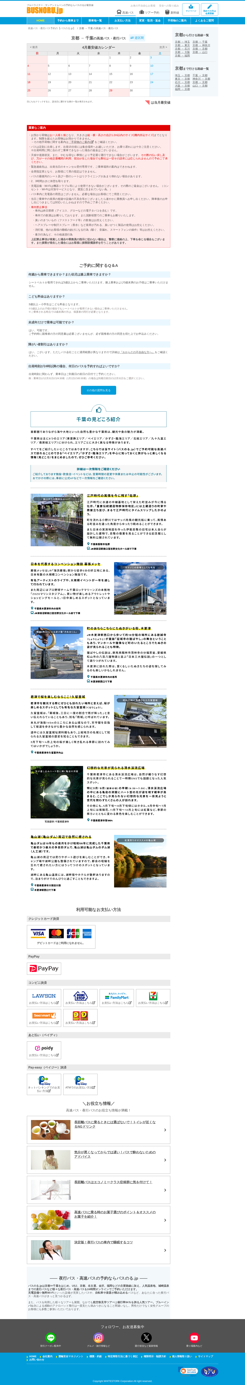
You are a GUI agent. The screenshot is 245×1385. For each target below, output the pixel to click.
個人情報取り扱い (182, 1356)
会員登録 (209, 10)
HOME (41, 20)
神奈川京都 (201, 78)
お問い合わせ (36, 1359)
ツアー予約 (149, 12)
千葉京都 (200, 75)
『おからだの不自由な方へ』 (137, 352)
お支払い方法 (122, 20)
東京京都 (182, 78)
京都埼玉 (182, 41)
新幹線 (172, 12)
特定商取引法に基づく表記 (123, 1356)
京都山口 (200, 52)
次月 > (163, 47)
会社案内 (47, 1356)
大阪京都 (182, 85)
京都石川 (182, 48)
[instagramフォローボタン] (98, 1338)
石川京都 (182, 82)
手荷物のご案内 (177, 20)
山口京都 (200, 85)
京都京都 (200, 48)
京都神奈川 (201, 45)
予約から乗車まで (68, 20)
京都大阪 (182, 52)
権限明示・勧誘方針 (155, 1356)
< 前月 (34, 47)
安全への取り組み (169, 5)
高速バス (125, 12)
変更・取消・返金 (150, 20)
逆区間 (137, 37)
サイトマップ (205, 1356)
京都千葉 (200, 41)
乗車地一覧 (95, 20)
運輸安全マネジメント (70, 1356)
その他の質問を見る (99, 390)
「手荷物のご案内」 (81, 142)
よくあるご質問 (204, 20)
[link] (188, 1371)
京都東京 (182, 45)
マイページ (190, 8)
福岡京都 (182, 89)
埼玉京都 (182, 75)
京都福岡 (182, 55)
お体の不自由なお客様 (143, 5)
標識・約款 (95, 1356)
